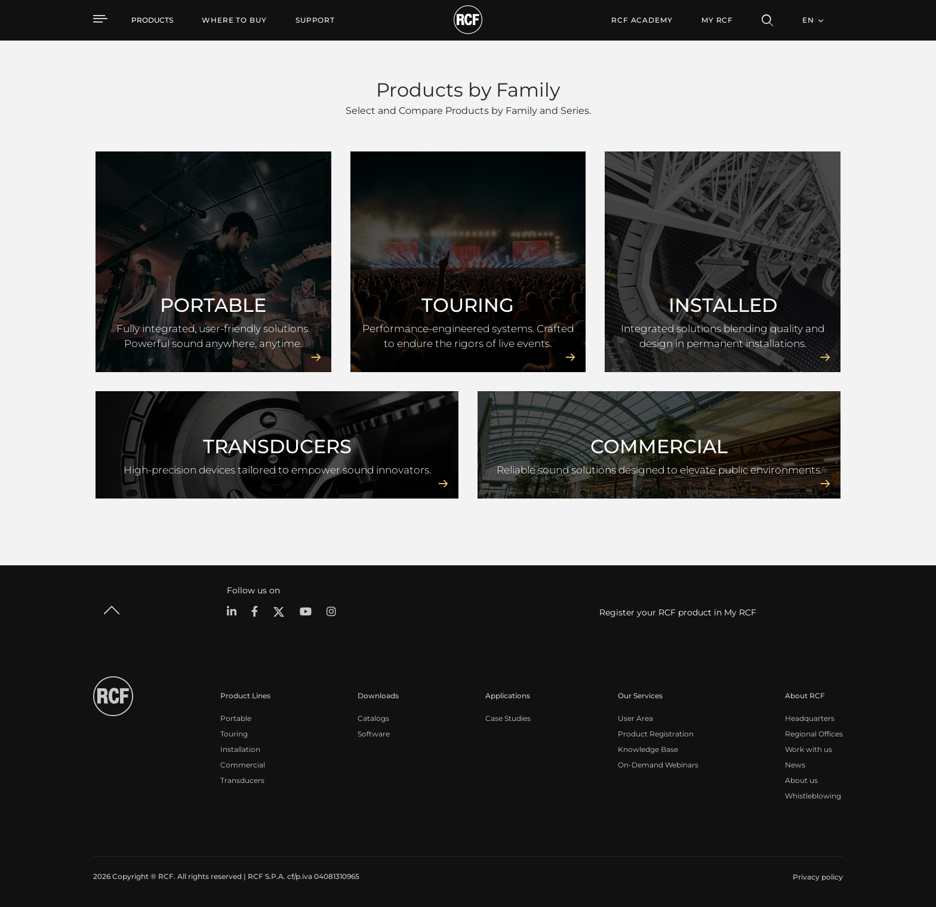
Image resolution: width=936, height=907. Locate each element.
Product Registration (656, 733)
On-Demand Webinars (658, 764)
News (795, 764)
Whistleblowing (813, 795)
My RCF (717, 20)
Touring (234, 733)
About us (801, 780)
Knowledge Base (648, 749)
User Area (635, 718)
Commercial (242, 764)
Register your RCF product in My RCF (677, 612)
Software (374, 733)
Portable (235, 718)
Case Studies (508, 718)
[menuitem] (234, 20)
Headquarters (810, 718)
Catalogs (373, 718)
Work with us (808, 749)
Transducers (242, 780)
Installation (240, 749)
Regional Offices (814, 733)
